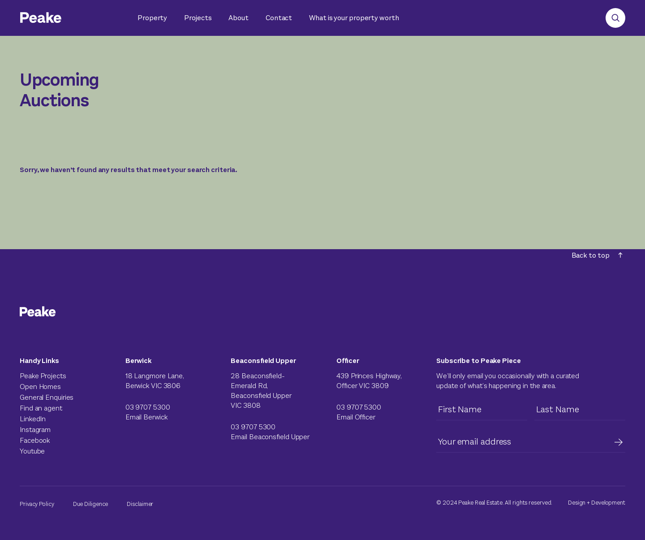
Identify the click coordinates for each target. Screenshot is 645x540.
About (238, 17)
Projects (197, 17)
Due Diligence (90, 504)
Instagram (35, 429)
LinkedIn (33, 418)
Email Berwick (146, 417)
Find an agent (41, 408)
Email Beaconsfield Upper (270, 436)
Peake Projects (43, 375)
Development (608, 502)
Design (576, 502)
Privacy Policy (37, 504)
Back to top (597, 255)
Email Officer (355, 417)
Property (152, 17)
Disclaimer (140, 504)
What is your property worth (354, 17)
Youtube (32, 451)
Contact (279, 17)
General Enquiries (46, 397)
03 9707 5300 (147, 407)
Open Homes (40, 386)
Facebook (35, 440)
